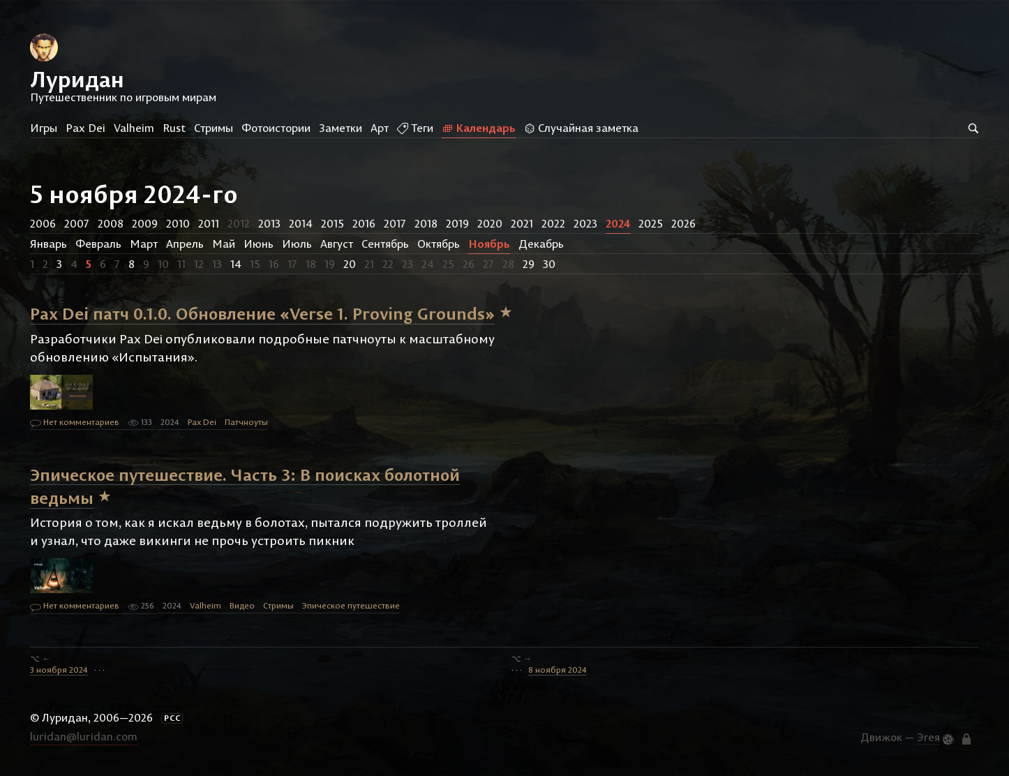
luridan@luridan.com (83, 736)
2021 (522, 223)
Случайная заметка (581, 128)
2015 (332, 223)
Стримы (213, 128)
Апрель (185, 244)
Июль (297, 244)
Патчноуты (246, 422)
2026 (683, 223)
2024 (618, 223)
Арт (380, 128)
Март (144, 244)
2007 (76, 223)
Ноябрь (489, 244)
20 (349, 264)
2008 (111, 223)
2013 (269, 223)
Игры (43, 128)
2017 (395, 223)
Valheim (134, 128)
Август (336, 244)
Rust (174, 128)
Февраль (98, 244)
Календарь (479, 128)
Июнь (259, 244)
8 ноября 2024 (557, 669)
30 (549, 264)
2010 (178, 223)
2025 (650, 223)
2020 (489, 223)
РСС (172, 718)
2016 (363, 223)
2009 (145, 223)
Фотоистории (276, 128)
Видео (242, 605)
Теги (415, 128)
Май (223, 244)
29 (529, 264)
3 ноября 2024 (59, 669)
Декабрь (541, 244)
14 (235, 264)
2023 (585, 223)
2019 (457, 223)
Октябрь (438, 244)
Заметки (340, 128)
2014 (301, 223)
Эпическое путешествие (351, 605)
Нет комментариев (74, 423)
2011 (208, 223)
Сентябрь (385, 244)
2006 (43, 223)
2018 (426, 223)
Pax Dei (85, 128)
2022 (553, 223)
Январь (48, 244)
